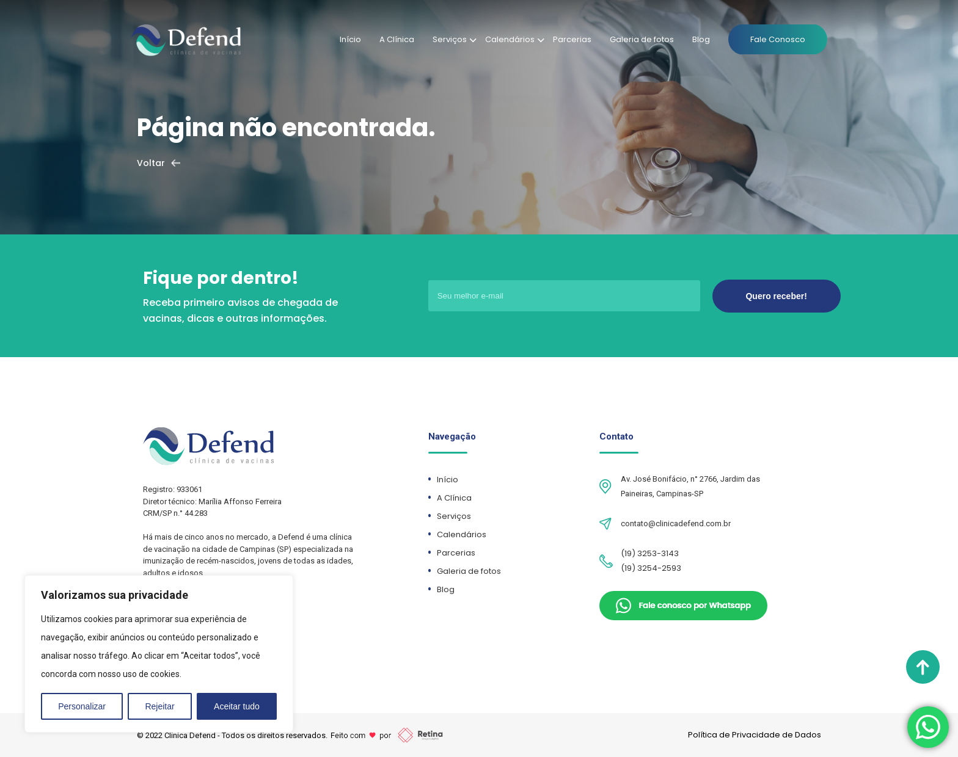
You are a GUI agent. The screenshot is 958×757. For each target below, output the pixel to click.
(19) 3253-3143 (650, 553)
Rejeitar (159, 706)
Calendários (510, 39)
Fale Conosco (777, 39)
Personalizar (82, 706)
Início (350, 39)
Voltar (151, 163)
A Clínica (396, 39)
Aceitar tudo (237, 706)
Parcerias (572, 39)
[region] (158, 654)
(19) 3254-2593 (651, 568)
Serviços (450, 39)
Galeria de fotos (642, 39)
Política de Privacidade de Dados (754, 735)
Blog (701, 39)
